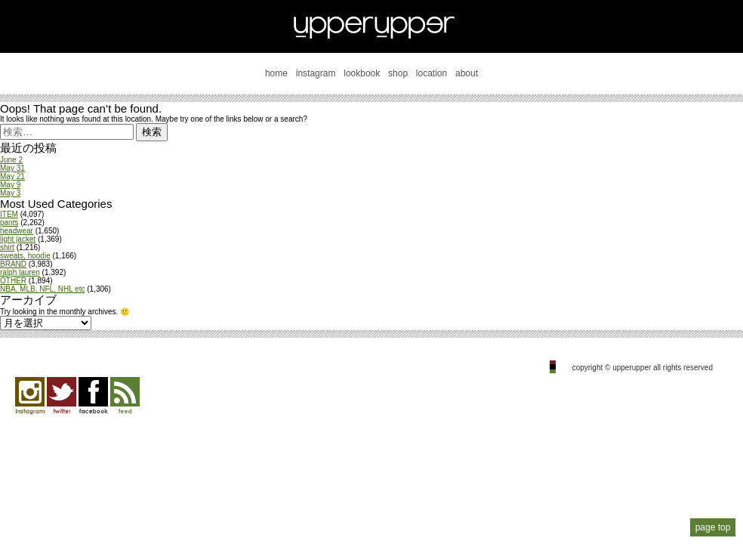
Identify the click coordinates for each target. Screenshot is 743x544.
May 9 (10, 185)
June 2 (11, 160)
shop (398, 73)
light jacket (17, 239)
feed (125, 396)
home (276, 73)
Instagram (30, 396)
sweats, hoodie (25, 256)
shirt (7, 247)
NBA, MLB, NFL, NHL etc (42, 289)
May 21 (12, 176)
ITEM (9, 214)
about (466, 73)
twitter (61, 396)
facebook (93, 396)
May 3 (10, 193)
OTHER (13, 281)
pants (9, 222)
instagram (316, 73)
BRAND (13, 264)
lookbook (362, 73)
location (431, 73)
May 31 (12, 168)
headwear (16, 231)
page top (713, 527)
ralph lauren (20, 272)
